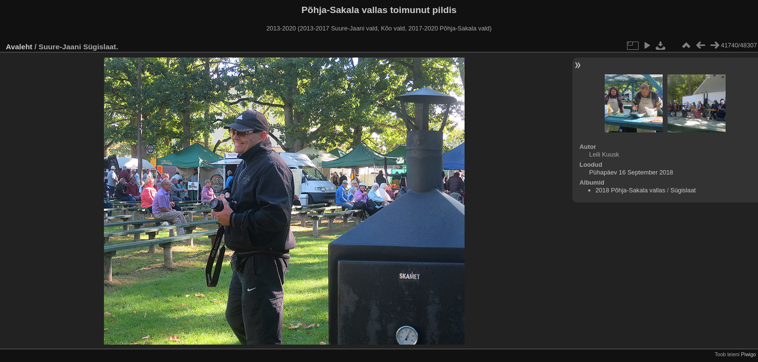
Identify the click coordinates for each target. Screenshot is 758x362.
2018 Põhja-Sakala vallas (630, 190)
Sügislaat (683, 190)
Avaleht (19, 47)
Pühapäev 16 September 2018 (631, 172)
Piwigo (748, 354)
